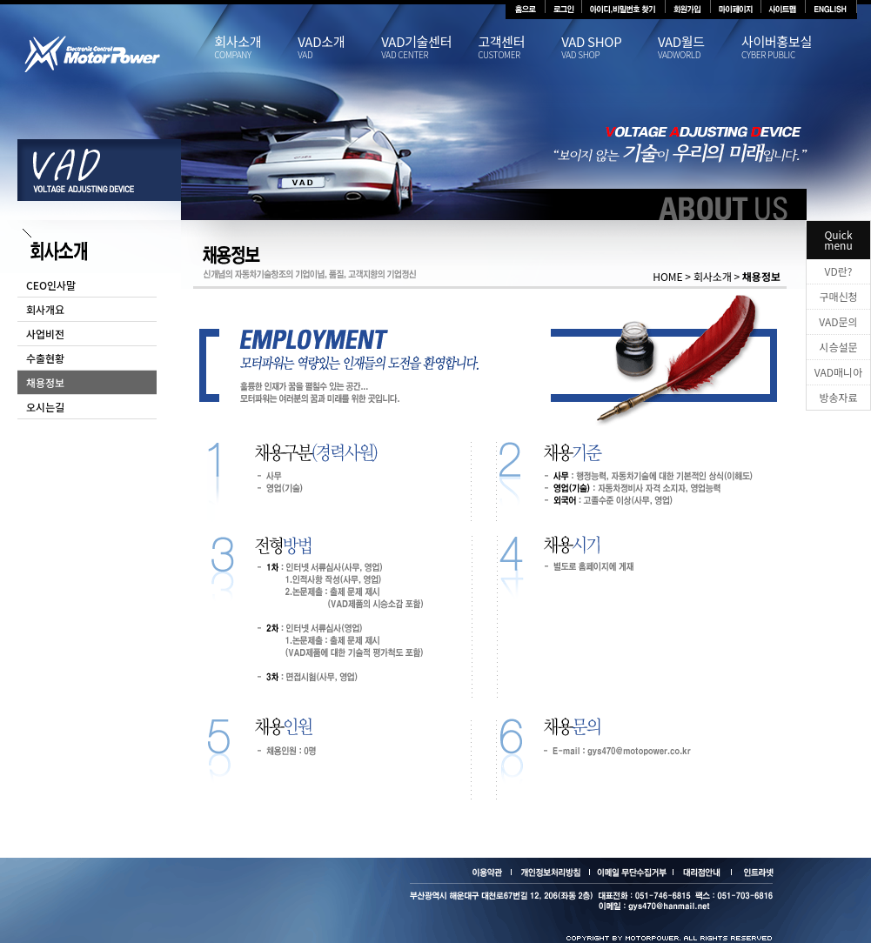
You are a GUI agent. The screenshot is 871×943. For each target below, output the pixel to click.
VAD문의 (838, 321)
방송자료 (838, 397)
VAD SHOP (609, 48)
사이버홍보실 (783, 48)
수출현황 (45, 358)
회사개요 (45, 309)
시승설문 (838, 346)
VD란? (839, 271)
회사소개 (256, 48)
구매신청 (838, 296)
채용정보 (45, 382)
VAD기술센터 (429, 48)
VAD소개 (339, 48)
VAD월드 (699, 48)
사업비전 (45, 333)
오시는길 (45, 406)
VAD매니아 (838, 371)
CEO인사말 (51, 285)
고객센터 (519, 48)
